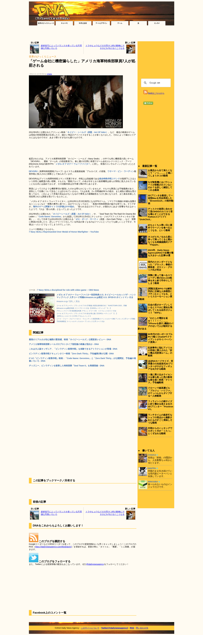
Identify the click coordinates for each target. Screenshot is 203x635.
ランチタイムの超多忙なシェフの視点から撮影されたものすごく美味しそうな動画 (160, 418)
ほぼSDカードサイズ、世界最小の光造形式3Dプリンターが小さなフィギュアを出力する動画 (160, 365)
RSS (132, 628)
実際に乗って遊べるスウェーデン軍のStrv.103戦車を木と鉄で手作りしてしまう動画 (160, 279)
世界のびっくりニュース (42, 56)
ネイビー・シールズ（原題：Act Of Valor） (87, 132)
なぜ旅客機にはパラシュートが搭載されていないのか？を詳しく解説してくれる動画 (160, 186)
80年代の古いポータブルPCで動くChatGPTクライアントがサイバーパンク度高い (160, 338)
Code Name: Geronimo (50, 216)
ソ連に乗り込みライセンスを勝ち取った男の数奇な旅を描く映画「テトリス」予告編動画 (160, 378)
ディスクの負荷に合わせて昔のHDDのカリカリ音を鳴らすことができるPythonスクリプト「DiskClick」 (155, 214)
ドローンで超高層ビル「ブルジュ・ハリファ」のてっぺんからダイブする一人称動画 (160, 392)
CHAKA (152, 455)
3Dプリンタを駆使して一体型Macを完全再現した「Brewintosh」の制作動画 (160, 199)
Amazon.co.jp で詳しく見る (68, 301)
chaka (49, 74)
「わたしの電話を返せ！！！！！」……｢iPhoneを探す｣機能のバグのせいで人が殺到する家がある (155, 323)
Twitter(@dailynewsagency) (114, 628)
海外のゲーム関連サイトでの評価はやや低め (53, 206)
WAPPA (152, 468)
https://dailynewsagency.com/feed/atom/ (53, 547)
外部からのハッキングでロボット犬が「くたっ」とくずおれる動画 (160, 431)
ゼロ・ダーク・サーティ (87, 219)
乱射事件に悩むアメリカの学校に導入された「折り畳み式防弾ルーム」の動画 (160, 351)
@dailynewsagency (95, 564)
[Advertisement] (101, 34)
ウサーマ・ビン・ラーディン (120, 171)
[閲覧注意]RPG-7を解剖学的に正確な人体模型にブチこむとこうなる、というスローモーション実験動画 (155, 293)
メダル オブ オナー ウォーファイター (73, 164)
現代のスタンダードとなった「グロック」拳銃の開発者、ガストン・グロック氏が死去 (160, 266)
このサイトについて (90, 628)
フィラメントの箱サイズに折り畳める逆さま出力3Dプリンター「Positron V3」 (160, 405)
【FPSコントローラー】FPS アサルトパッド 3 (74, 316)
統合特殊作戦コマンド (109, 178)
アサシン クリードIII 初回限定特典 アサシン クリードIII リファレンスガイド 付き (86, 311)
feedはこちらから (156, 93)
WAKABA (153, 481)
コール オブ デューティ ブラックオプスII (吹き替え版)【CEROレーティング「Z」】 (87, 313)
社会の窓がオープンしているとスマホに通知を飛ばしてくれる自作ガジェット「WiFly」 (160, 308)
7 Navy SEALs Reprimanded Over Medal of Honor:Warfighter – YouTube (64, 232)
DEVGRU (33, 171)
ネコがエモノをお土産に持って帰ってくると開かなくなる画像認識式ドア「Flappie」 (160, 240)
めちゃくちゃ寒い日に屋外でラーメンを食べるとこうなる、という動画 (160, 227)
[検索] (155, 83)
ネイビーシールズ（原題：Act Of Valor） (72, 214)
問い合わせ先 (142, 628)
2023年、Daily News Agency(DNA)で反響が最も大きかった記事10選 (160, 253)
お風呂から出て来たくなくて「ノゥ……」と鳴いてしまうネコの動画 (160, 173)
